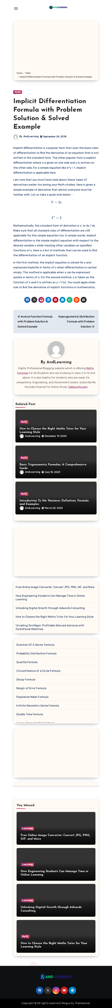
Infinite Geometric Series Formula (37, 705)
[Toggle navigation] (16, 8)
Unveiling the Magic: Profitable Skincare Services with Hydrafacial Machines (50, 627)
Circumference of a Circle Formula (38, 670)
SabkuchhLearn (78, 387)
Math (18, 92)
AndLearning (31, 136)
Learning (27, 828)
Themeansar (82, 1003)
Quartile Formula (26, 662)
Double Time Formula (29, 714)
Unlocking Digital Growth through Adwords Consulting (50, 608)
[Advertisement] (56, 47)
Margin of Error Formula (31, 688)
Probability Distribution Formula (36, 653)
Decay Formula (25, 679)
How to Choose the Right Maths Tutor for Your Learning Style (54, 616)
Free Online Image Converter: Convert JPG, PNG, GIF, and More (55, 587)
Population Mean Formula (32, 697)
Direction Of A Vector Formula (35, 644)
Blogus (66, 1003)
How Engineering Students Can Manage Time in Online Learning (50, 597)
